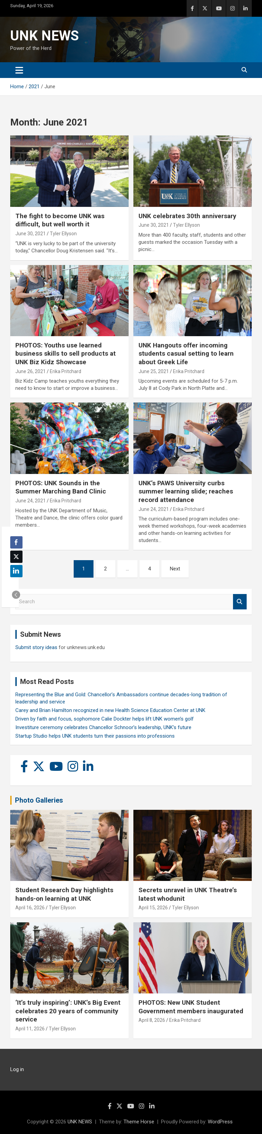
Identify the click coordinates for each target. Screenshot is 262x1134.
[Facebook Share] (16, 542)
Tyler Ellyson (63, 233)
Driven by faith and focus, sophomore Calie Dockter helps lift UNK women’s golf (104, 719)
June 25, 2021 (154, 371)
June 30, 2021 (30, 233)
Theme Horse (138, 1122)
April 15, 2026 (153, 907)
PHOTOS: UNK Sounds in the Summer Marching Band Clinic (60, 487)
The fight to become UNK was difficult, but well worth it (59, 220)
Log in (17, 1069)
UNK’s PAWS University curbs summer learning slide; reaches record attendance (186, 491)
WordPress (220, 1122)
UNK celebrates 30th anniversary (187, 216)
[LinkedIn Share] (16, 571)
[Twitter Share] (16, 557)
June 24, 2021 (30, 500)
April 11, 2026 (30, 1028)
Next (175, 569)
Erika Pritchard (65, 371)
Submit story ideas (36, 647)
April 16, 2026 (30, 907)
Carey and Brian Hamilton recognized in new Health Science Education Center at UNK (110, 710)
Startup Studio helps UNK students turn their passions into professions (95, 736)
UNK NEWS (44, 36)
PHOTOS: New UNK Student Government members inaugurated (191, 1007)
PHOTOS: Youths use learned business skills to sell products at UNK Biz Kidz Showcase (65, 353)
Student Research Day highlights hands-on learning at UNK (64, 894)
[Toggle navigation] (19, 70)
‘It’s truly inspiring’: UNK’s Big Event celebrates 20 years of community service (67, 1011)
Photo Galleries (39, 800)
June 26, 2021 (30, 371)
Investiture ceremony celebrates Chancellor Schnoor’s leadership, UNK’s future (103, 727)
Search (240, 601)
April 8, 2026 (152, 1020)
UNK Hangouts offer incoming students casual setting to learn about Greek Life (186, 353)
